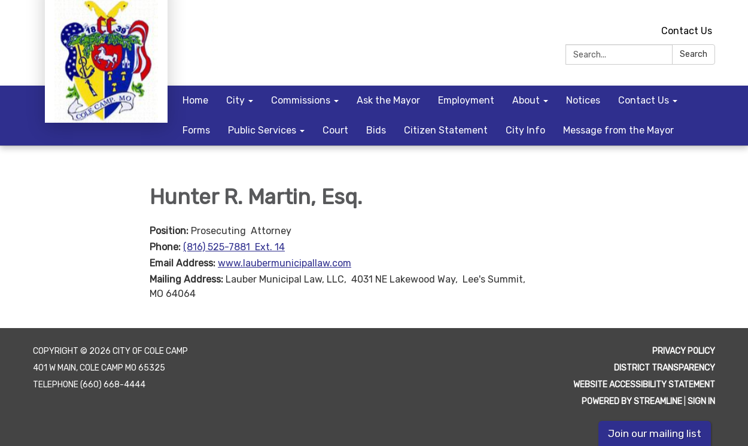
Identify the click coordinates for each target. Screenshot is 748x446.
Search (693, 54)
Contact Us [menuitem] (643, 100)
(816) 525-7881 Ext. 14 (234, 247)
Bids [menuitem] (376, 130)
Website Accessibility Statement (644, 385)
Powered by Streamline (632, 401)
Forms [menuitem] (196, 130)
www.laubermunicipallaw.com (284, 263)
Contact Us (686, 31)
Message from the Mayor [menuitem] (618, 130)
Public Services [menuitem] (262, 130)
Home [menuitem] (195, 100)
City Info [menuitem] (525, 130)
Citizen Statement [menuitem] (446, 130)
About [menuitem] (526, 100)
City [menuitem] (235, 100)
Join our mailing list (654, 433)
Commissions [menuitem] (300, 100)
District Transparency (664, 368)
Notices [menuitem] (583, 100)
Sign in (701, 401)
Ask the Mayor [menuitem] (388, 100)
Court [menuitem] (335, 130)
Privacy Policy (683, 351)
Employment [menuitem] (466, 100)
